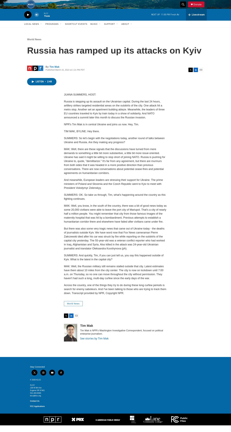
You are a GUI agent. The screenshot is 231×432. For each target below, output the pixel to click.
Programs (52, 30)
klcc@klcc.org (35, 402)
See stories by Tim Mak (94, 345)
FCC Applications (37, 413)
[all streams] (196, 21)
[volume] (36, 21)
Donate (199, 7)
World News (34, 46)
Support (109, 30)
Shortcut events (76, 30)
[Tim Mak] (70, 339)
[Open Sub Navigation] (41, 30)
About (125, 30)
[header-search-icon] (184, 8)
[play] (27, 21)
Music (94, 30)
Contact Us (34, 408)
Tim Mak (54, 73)
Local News (31, 30)
